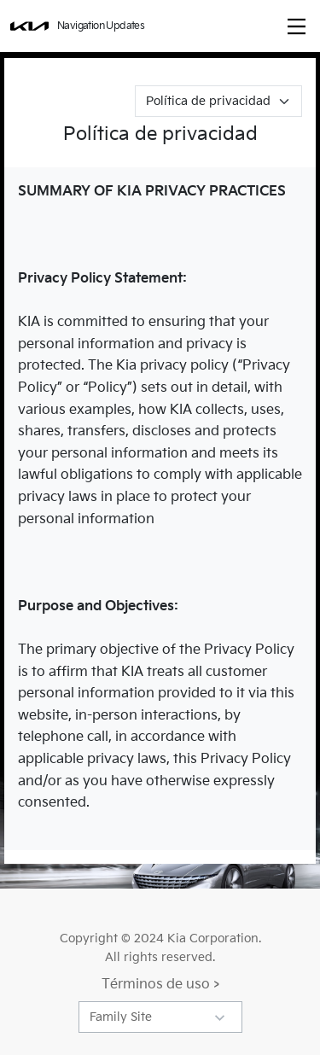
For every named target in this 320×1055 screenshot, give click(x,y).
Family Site (121, 1017)
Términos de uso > (160, 984)
